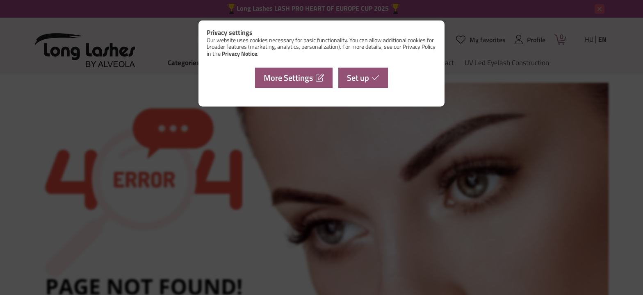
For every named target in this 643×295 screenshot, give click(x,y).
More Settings (288, 77)
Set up (358, 77)
